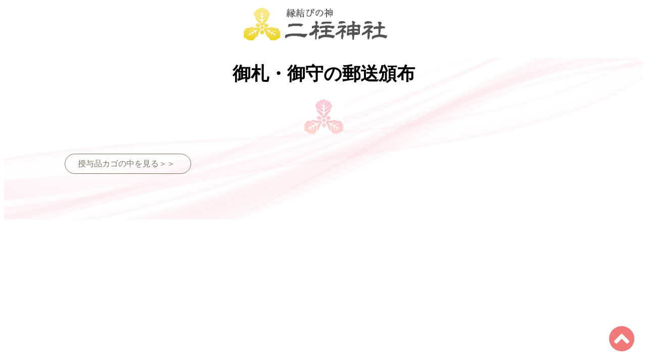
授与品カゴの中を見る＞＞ (126, 163)
